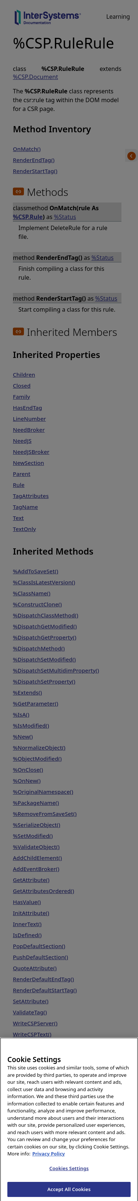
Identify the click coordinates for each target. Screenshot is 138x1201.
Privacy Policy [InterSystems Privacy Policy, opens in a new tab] (48, 1160)
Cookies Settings (69, 1174)
